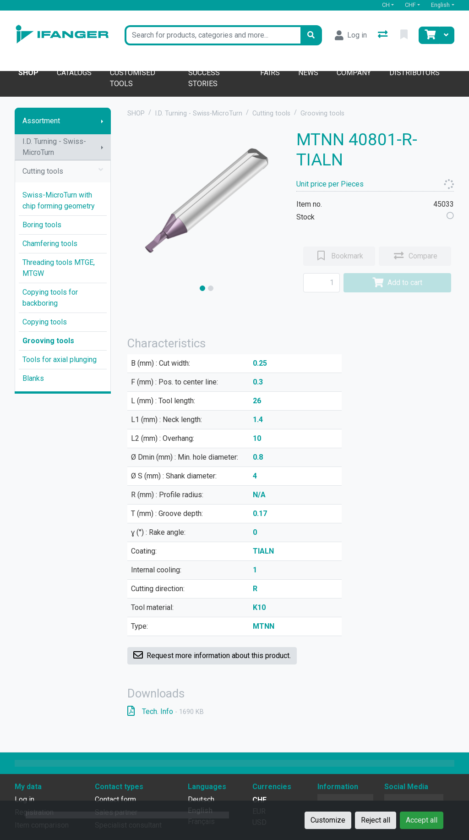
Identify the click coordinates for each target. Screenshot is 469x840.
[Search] (311, 35)
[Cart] (429, 35)
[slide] (202, 288)
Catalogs (74, 72)
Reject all (375, 820)
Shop (28, 72)
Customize (328, 820)
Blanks (33, 378)
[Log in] (350, 35)
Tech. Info (165, 711)
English (440, 4)
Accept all (421, 820)
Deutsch (201, 799)
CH (386, 4)
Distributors (414, 72)
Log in (24, 799)
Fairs (270, 72)
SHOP (136, 113)
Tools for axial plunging (59, 359)
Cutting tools (62, 171)
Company (354, 72)
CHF (410, 4)
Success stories (204, 78)
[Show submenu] (102, 121)
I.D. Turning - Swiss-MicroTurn (54, 147)
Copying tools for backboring (50, 297)
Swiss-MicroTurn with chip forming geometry (58, 200)
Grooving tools (48, 340)
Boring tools (41, 224)
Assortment (41, 120)
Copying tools (44, 322)
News (308, 72)
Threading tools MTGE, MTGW (58, 268)
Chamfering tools (49, 243)
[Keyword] (212, 35)
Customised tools (132, 78)
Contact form (115, 799)
